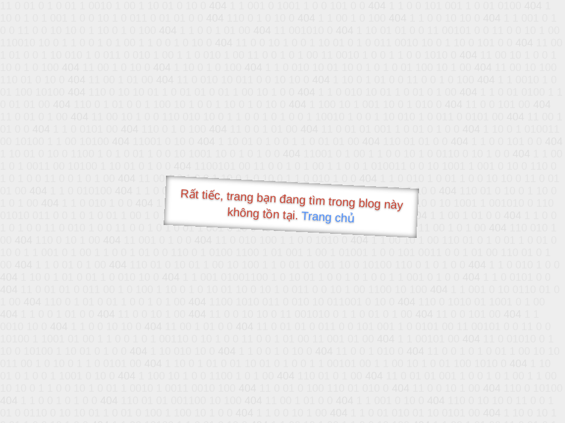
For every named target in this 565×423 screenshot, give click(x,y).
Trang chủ (328, 217)
